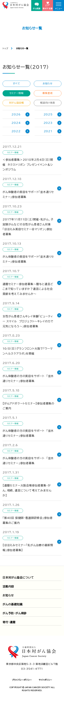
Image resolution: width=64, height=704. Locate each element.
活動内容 (8, 586)
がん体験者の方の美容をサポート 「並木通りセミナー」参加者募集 (28, 378)
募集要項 (47, 93)
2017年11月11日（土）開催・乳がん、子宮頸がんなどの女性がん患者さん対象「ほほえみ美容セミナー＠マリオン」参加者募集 (28, 227)
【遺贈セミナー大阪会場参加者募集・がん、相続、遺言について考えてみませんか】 (27, 490)
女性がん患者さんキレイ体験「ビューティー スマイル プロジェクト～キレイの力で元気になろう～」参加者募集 (28, 321)
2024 (15, 122)
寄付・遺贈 (9, 622)
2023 (48, 122)
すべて (16, 83)
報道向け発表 (47, 103)
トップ (5, 48)
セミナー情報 (16, 93)
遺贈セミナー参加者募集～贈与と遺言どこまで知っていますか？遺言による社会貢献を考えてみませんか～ (28, 289)
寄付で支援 (48, 5)
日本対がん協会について (18, 577)
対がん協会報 (16, 103)
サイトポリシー (45, 680)
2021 (48, 131)
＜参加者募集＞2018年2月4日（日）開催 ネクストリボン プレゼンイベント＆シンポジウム (28, 164)
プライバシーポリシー (22, 680)
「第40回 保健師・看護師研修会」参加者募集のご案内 (28, 520)
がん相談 (36, 6)
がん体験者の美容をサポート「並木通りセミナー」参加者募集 (28, 194)
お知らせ (48, 83)
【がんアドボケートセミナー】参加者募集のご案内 (28, 406)
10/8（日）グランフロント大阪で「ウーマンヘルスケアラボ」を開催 (28, 351)
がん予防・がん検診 (15, 613)
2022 (16, 131)
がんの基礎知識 (13, 604)
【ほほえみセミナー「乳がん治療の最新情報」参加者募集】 (28, 548)
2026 (15, 114)
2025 (48, 114)
